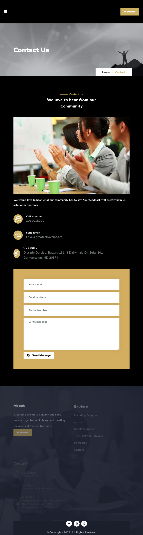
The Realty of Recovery (88, 437)
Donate (129, 11)
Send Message (39, 355)
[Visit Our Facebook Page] (77, 524)
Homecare (80, 444)
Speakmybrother (84, 430)
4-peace (79, 423)
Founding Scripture (86, 416)
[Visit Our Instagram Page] (84, 524)
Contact (79, 451)
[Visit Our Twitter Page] (69, 524)
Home (106, 72)
